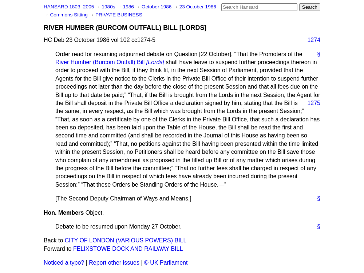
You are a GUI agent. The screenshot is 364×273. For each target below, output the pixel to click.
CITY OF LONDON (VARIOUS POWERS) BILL (126, 240)
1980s (109, 6)
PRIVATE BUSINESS (118, 14)
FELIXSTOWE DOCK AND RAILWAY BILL (128, 249)
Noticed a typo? (64, 263)
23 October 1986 (197, 6)
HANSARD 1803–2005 (69, 6)
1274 (313, 40)
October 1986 (157, 6)
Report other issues (114, 263)
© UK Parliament (165, 263)
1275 (313, 103)
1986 (129, 6)
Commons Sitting (69, 14)
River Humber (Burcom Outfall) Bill (109, 62)
